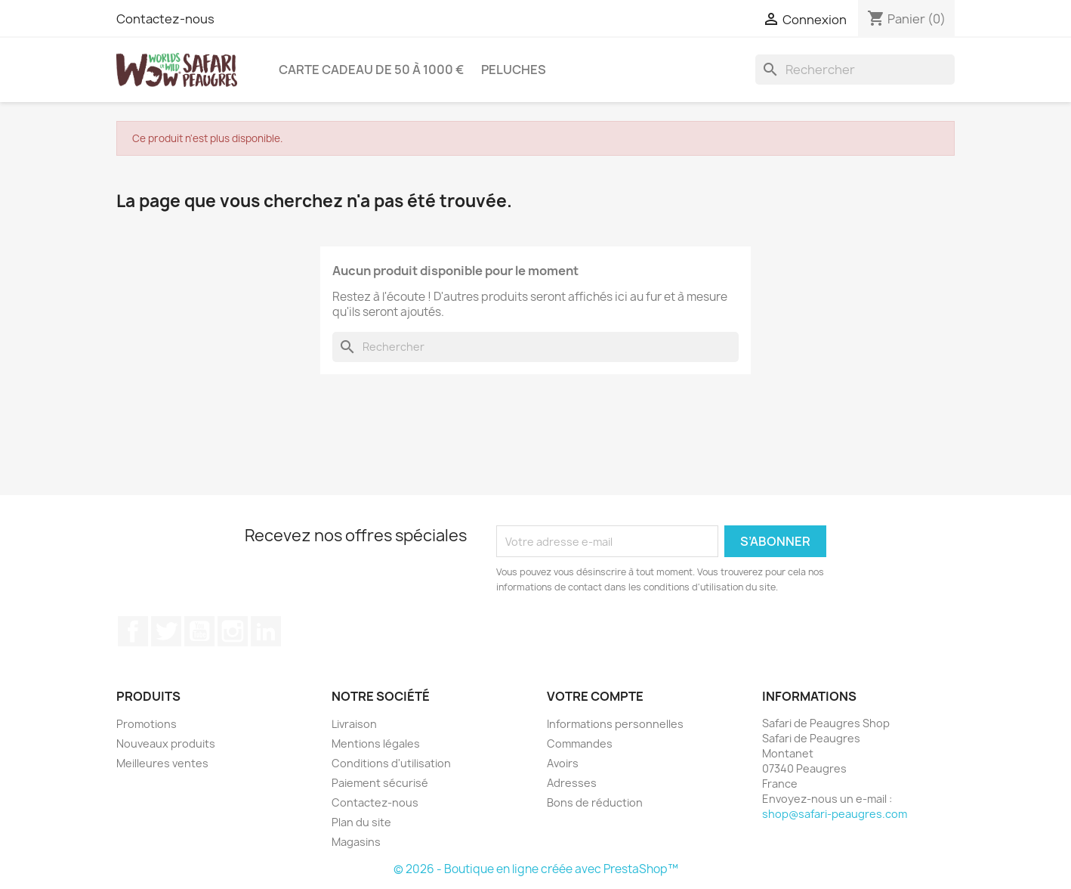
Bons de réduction (595, 802)
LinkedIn (266, 631)
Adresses (572, 783)
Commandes (580, 743)
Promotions (146, 724)
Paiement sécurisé (380, 783)
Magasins (356, 842)
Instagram (233, 631)
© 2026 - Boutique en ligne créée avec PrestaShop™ (536, 869)
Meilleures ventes (162, 763)
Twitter (166, 631)
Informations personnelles (615, 724)
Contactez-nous (165, 19)
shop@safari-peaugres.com (834, 814)
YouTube (199, 631)
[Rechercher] (855, 69)
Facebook (133, 631)
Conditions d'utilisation (391, 763)
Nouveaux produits (165, 743)
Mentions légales (376, 743)
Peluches (513, 69)
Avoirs (563, 763)
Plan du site (361, 822)
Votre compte (595, 696)
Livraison (354, 724)
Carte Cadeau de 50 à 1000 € (371, 69)
